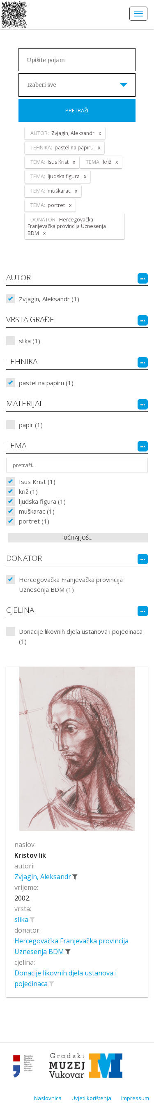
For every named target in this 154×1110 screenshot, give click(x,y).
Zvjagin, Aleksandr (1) (49, 299)
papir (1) (31, 425)
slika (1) (29, 341)
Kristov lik (30, 855)
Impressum (135, 1098)
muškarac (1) (37, 511)
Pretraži (76, 110)
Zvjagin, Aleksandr (43, 876)
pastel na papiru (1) (46, 383)
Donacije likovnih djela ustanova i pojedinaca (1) (81, 636)
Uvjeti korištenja (91, 1098)
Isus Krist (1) (37, 481)
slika (22, 919)
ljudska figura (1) (42, 501)
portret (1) (34, 521)
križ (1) (28, 491)
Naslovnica (48, 1098)
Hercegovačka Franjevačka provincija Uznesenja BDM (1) (71, 584)
